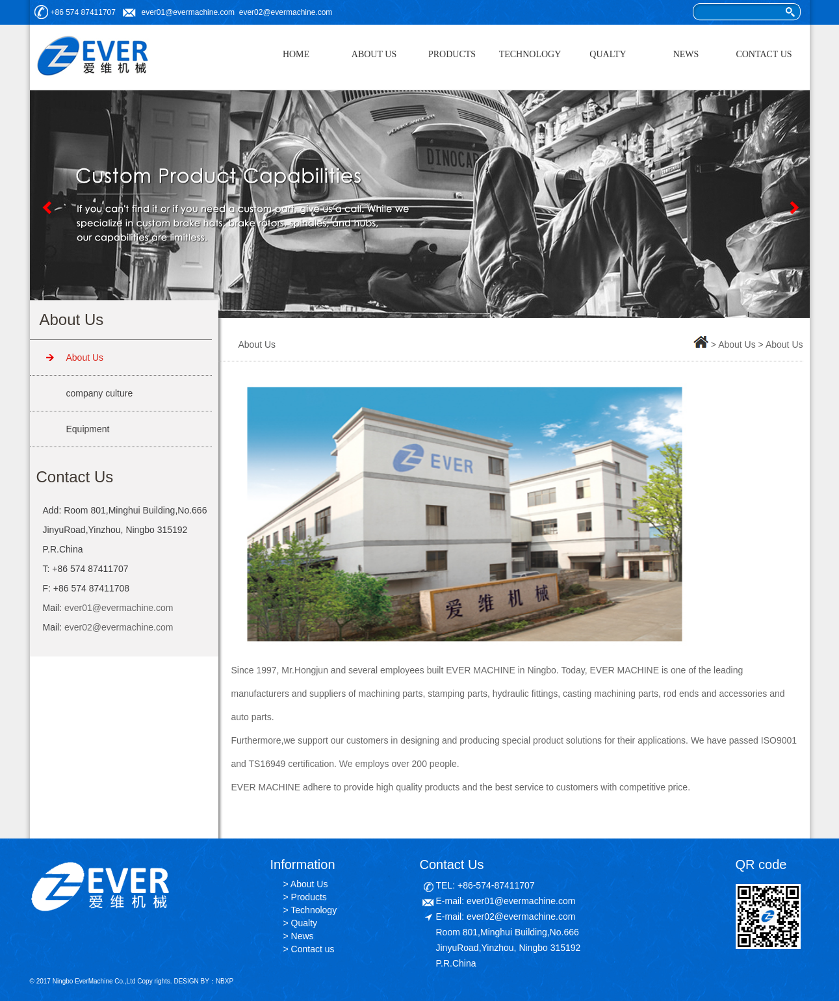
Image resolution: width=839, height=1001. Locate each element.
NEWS (686, 54)
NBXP (224, 981)
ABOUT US (374, 54)
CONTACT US (764, 54)
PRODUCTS (452, 54)
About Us (85, 357)
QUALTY (607, 54)
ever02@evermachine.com (286, 12)
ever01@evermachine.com (188, 12)
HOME (296, 54)
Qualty (304, 923)
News (302, 936)
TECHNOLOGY (530, 54)
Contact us (313, 949)
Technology (313, 910)
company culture (99, 393)
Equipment (88, 429)
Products (309, 897)
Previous (46, 207)
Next (793, 207)
